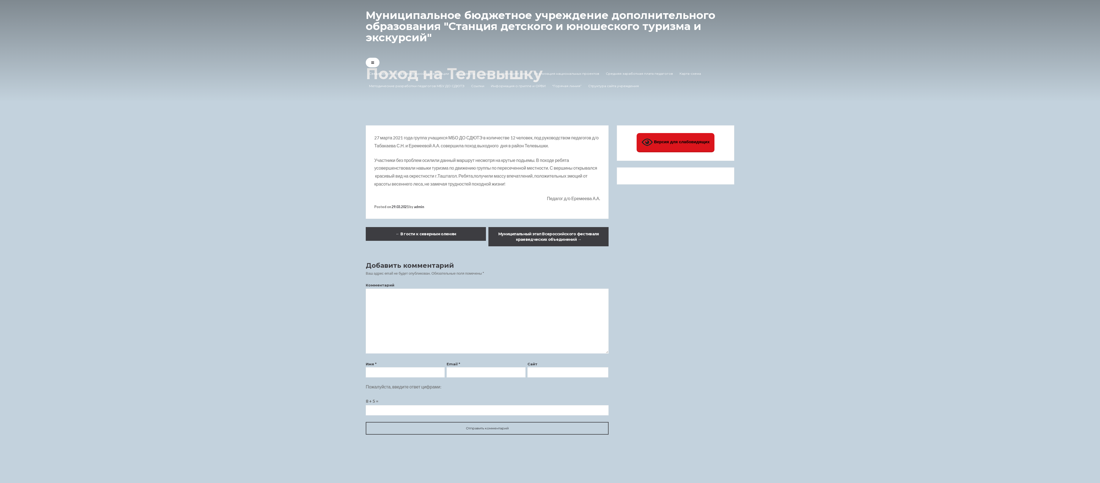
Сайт (532, 364)
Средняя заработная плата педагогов (639, 73)
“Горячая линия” (567, 86)
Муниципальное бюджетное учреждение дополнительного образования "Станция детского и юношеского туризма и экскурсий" (545, 26)
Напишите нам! (514, 73)
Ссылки (488, 73)
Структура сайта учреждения (613, 86)
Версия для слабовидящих (676, 142)
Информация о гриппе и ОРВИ (518, 86)
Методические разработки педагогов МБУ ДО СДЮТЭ (416, 86)
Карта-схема (690, 73)
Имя (371, 364)
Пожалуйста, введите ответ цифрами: (403, 386)
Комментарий (380, 285)
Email (453, 364)
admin (419, 207)
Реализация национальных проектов (566, 73)
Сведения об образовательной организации (409, 73)
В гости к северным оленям (426, 233)
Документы (465, 73)
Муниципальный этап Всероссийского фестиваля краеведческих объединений (548, 236)
